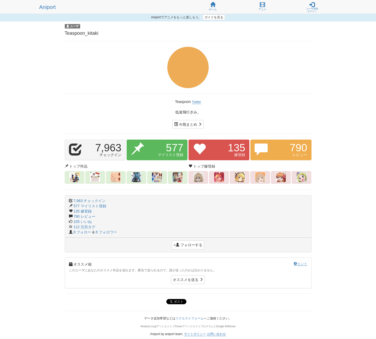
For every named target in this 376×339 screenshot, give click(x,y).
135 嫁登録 (82, 211)
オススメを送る (188, 280)
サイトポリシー (195, 334)
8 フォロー (82, 232)
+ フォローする (188, 245)
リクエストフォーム (189, 318)
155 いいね (82, 222)
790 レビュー (84, 216)
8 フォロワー (106, 232)
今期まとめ (188, 124)
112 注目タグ (84, 227)
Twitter (196, 102)
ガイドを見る (213, 17)
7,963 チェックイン (89, 201)
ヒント (300, 264)
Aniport (47, 7)
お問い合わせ (216, 334)
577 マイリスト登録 (89, 206)
